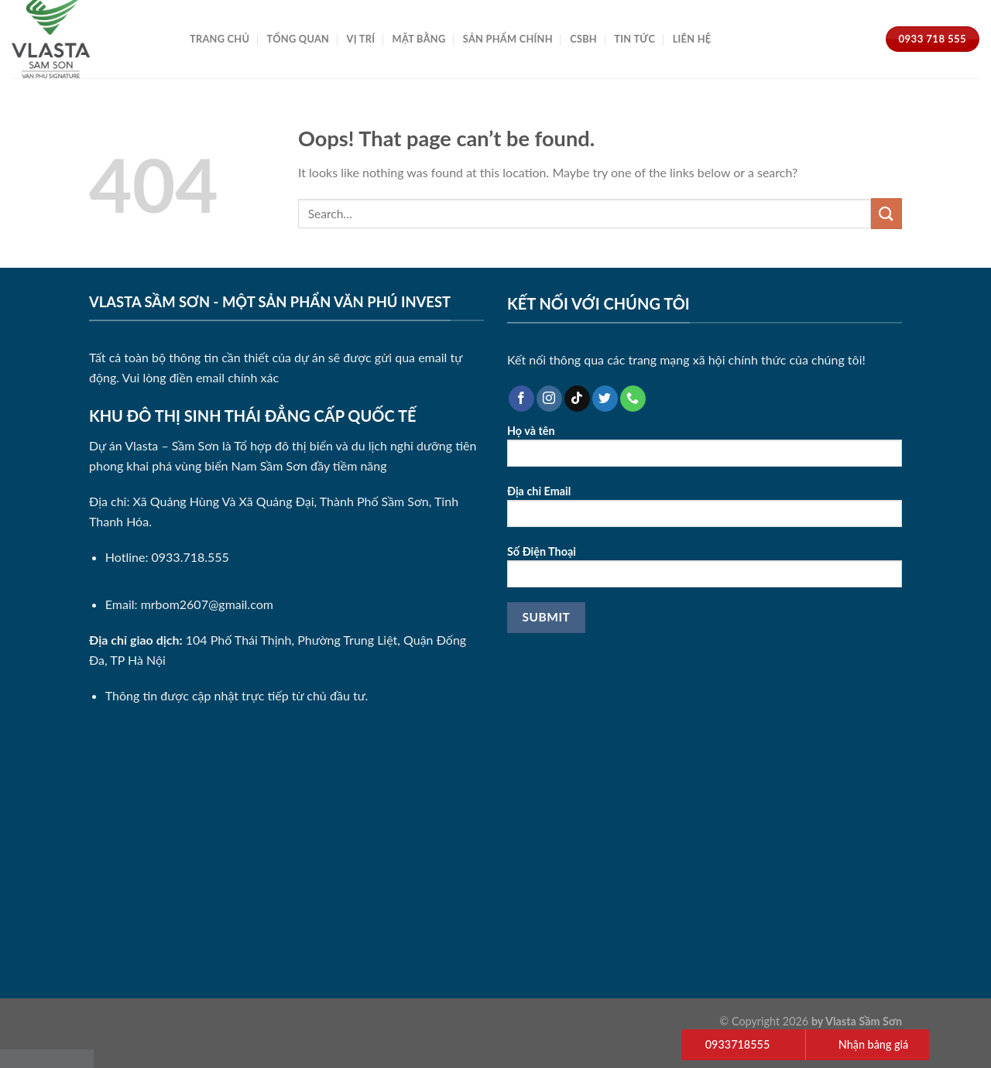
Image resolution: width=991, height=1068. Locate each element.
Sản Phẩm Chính (508, 39)
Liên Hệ (692, 39)
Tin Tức (634, 39)
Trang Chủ (219, 39)
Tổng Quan (298, 39)
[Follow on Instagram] (549, 398)
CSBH (583, 39)
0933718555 (737, 1044)
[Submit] (886, 213)
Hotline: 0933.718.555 (167, 556)
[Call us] (633, 398)
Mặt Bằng (419, 39)
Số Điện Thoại (704, 571)
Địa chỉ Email (704, 511)
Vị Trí (361, 39)
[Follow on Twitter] (605, 398)
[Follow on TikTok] (577, 398)
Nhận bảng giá (873, 1044)
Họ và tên (704, 451)
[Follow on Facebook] (521, 398)
